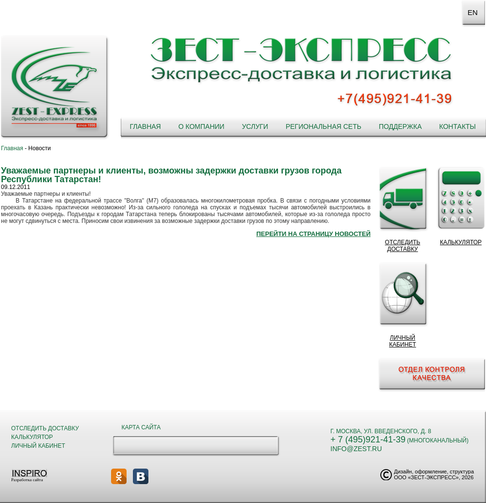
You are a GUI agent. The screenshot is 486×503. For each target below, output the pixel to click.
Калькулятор (32, 437)
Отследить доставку (45, 428)
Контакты (457, 126)
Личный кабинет (38, 445)
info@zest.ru (356, 449)
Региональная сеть (323, 126)
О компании (201, 126)
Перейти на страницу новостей (313, 233)
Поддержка (400, 126)
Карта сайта (141, 427)
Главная (145, 126)
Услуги (255, 126)
